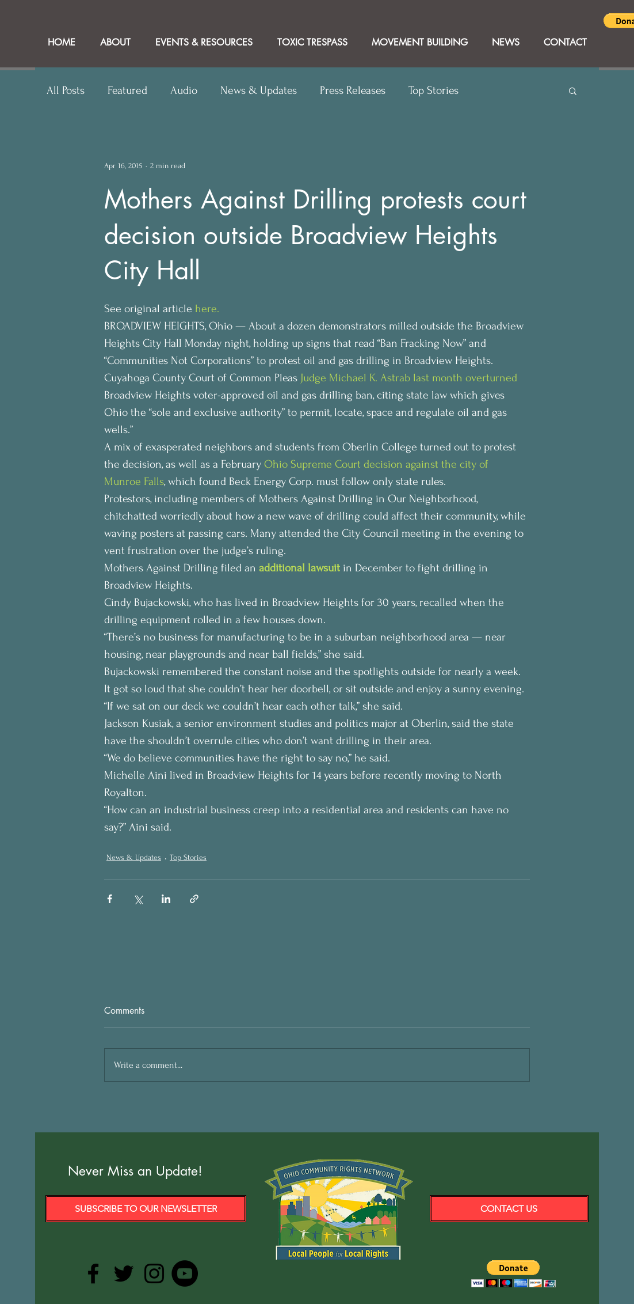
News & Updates (258, 90)
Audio (183, 90)
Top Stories (433, 90)
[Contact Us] (509, 1208)
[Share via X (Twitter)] (137, 898)
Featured (127, 90)
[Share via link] (194, 898)
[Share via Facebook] (109, 898)
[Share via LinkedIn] (166, 898)
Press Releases (352, 90)
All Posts (66, 90)
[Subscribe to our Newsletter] (145, 1208)
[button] (572, 90)
